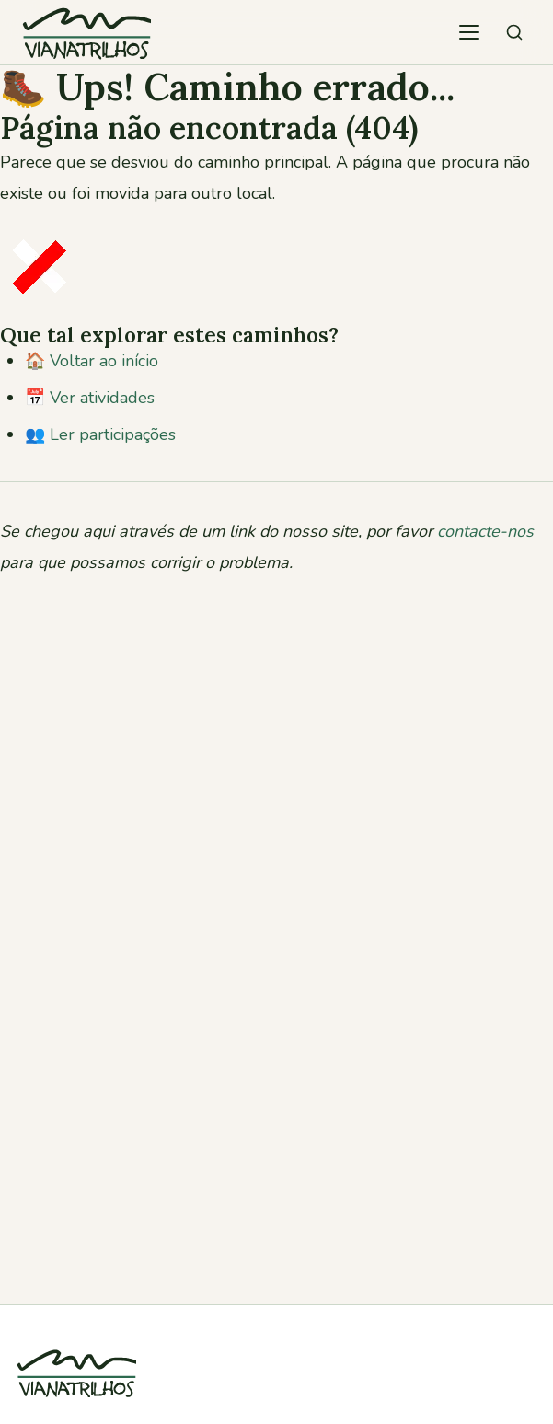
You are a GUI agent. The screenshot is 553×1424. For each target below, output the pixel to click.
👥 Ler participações (100, 434)
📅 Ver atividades (90, 398)
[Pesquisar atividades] (514, 32)
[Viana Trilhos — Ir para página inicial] (86, 32)
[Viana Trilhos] (76, 1408)
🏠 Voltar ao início (91, 361)
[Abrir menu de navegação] (469, 32)
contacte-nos (485, 531)
